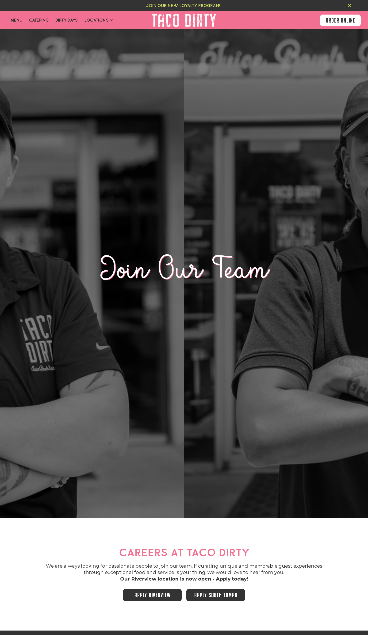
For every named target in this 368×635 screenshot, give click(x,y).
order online (340, 20)
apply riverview (152, 595)
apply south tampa (216, 595)
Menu (16, 20)
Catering (39, 20)
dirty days (66, 20)
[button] (99, 20)
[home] (184, 20)
